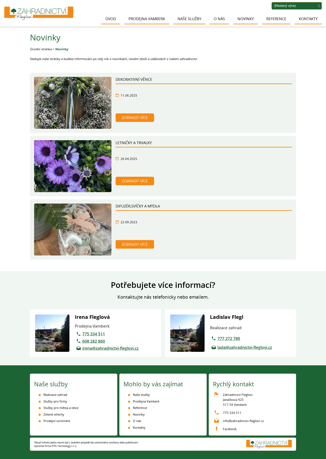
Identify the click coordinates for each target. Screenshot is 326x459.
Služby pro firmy (55, 401)
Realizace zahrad (55, 395)
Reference (276, 18)
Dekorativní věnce (134, 79)
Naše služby (189, 18)
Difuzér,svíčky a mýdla (138, 206)
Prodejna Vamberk (146, 18)
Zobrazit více (135, 117)
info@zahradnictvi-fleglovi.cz (243, 421)
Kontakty (308, 18)
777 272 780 (228, 338)
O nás (219, 18)
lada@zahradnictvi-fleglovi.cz (244, 347)
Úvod (110, 18)
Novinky (245, 18)
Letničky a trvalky (134, 142)
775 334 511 (93, 334)
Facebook (230, 429)
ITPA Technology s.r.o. (64, 446)
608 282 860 (93, 341)
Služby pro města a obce (60, 408)
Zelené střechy (53, 414)
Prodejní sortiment (56, 421)
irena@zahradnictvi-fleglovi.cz (110, 348)
